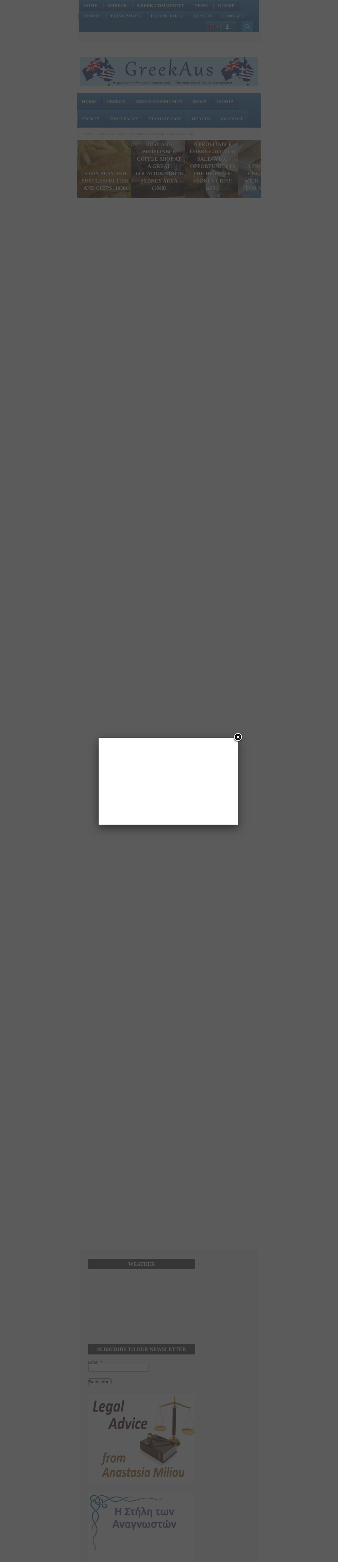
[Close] (238, 738)
